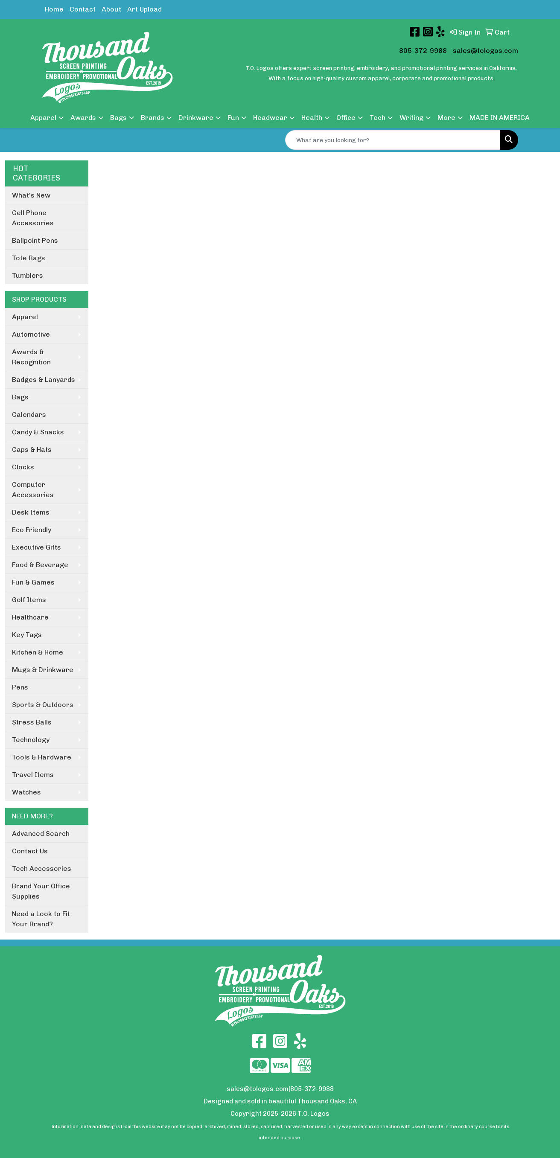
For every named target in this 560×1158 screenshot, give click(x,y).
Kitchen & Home (37, 652)
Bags (20, 397)
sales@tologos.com (485, 51)
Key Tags (27, 635)
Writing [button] (411, 117)
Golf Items (29, 600)
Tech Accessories (41, 868)
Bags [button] (118, 117)
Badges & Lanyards (43, 379)
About (111, 9)
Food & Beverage (40, 565)
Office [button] (346, 117)
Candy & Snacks (38, 432)
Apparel (25, 317)
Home (54, 9)
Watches (26, 792)
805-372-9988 (423, 51)
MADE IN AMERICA (500, 117)
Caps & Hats (32, 449)
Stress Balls (32, 722)
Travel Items (33, 775)
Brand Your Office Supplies (41, 891)
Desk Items (31, 512)
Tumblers (27, 275)
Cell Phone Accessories (33, 218)
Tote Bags (28, 258)
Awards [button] (83, 117)
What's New (31, 195)
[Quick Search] (392, 140)
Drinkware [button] (195, 117)
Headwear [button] (270, 117)
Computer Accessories (33, 489)
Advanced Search (41, 833)
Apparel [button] (43, 117)
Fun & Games (33, 582)
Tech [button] (377, 117)
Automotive (31, 334)
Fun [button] (233, 117)
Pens (20, 687)
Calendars (29, 414)
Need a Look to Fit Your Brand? (41, 919)
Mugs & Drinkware (42, 670)
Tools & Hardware (41, 757)
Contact (83, 9)
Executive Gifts (36, 547)
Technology (31, 740)
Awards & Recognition (31, 357)
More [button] (446, 117)
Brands (152, 117)
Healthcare (30, 617)
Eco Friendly (31, 530)
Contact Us (30, 851)
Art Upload (144, 9)
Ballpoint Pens (35, 240)
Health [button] (311, 117)
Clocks (23, 467)
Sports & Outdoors (42, 705)
